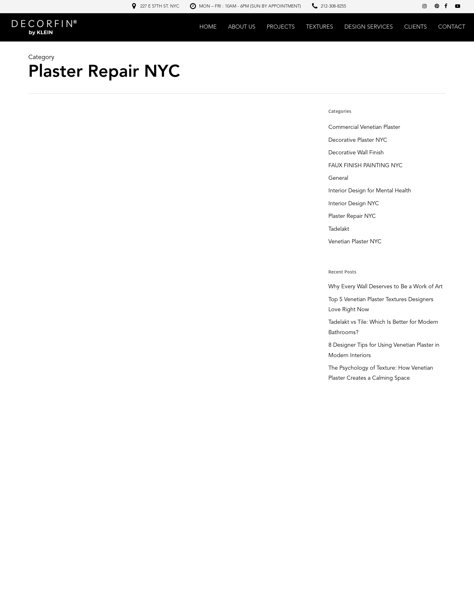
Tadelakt (338, 229)
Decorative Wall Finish (356, 153)
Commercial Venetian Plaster (364, 127)
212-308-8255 (333, 6)
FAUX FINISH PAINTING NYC (365, 165)
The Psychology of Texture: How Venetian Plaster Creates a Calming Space (380, 373)
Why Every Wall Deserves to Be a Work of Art (385, 287)
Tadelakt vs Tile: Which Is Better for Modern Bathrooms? (383, 327)
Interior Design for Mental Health (369, 191)
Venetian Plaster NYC (355, 242)
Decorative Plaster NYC (357, 140)
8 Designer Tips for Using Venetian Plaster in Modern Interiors (383, 350)
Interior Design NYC (353, 204)
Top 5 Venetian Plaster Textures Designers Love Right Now (380, 304)
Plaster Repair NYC (352, 216)
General (338, 178)
